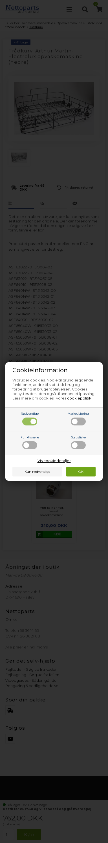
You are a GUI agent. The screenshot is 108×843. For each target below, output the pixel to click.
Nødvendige (30, 418)
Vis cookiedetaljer (54, 460)
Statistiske (78, 442)
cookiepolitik (79, 398)
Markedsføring (78, 418)
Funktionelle (30, 442)
